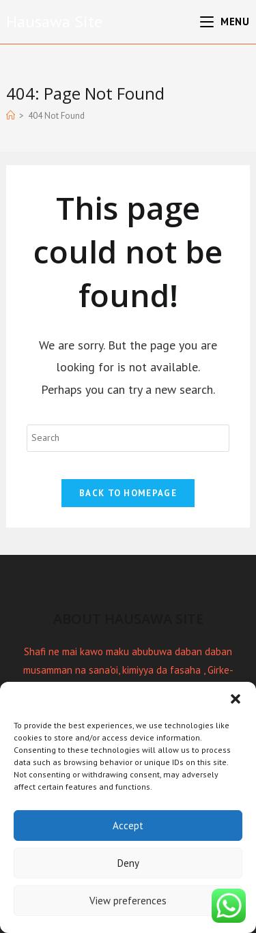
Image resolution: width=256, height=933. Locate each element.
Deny (128, 863)
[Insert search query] (128, 438)
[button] (235, 699)
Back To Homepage (128, 493)
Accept (128, 825)
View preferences (128, 900)
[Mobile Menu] (225, 21)
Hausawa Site (54, 21)
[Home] (10, 115)
